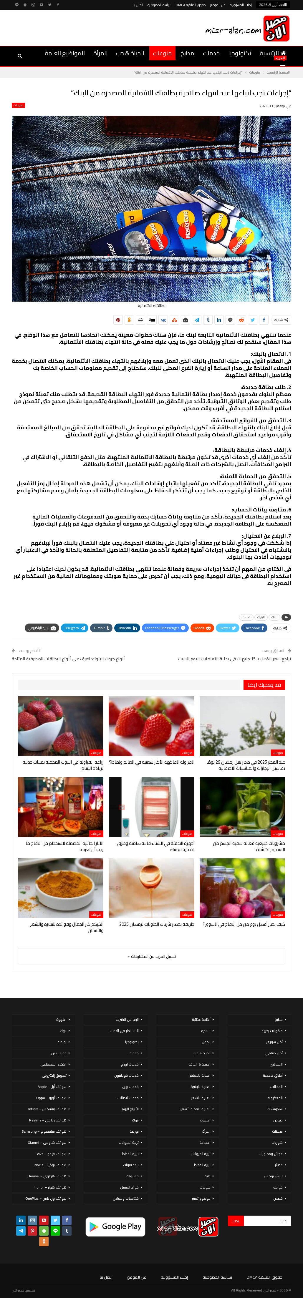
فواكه (278, 1187)
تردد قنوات (131, 1164)
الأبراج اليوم (130, 1109)
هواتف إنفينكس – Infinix (47, 1109)
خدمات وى (130, 1086)
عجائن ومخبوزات (271, 1153)
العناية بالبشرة (201, 1086)
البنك (274, 617)
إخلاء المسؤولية (241, 4)
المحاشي (276, 1064)
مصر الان (18, 1290)
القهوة (205, 1120)
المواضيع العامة (65, 53)
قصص (278, 1198)
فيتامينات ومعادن (126, 1198)
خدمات (211, 53)
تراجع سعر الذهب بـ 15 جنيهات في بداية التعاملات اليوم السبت (234, 658)
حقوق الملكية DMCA (191, 4)
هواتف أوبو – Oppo (51, 1097)
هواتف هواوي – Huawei (47, 1176)
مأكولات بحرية (272, 1030)
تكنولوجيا (239, 53)
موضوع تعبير (201, 1198)
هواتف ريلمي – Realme (48, 1120)
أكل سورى (274, 1041)
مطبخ (187, 53)
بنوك (135, 1120)
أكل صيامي (274, 1053)
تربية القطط (202, 1164)
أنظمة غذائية (201, 1019)
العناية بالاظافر (200, 1075)
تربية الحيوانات (201, 1153)
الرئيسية (273, 53)
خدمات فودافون (126, 1075)
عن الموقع (218, 4)
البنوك (261, 617)
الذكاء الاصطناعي (53, 1064)
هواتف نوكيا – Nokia (50, 1164)
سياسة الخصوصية (159, 4)
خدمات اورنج (129, 1064)
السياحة (205, 1142)
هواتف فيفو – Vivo (52, 1153)
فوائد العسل (129, 1187)
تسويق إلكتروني (54, 1075)
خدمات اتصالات (128, 1097)
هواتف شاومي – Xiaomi (47, 1142)
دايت (207, 1176)
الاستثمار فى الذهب (124, 1030)
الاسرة (206, 1030)
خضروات (132, 1176)
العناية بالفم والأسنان (195, 1109)
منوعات (162, 53)
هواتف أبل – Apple (52, 1086)
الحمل (206, 1041)
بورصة (134, 1131)
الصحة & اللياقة (199, 1064)
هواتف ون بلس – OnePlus (46, 1198)
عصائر (279, 1164)
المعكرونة (275, 1097)
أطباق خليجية (273, 1075)
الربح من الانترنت (127, 1019)
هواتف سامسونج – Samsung (44, 1131)
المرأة (100, 53)
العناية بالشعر (201, 1097)
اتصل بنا (138, 4)
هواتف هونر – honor (50, 1187)
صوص (278, 1120)
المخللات (276, 1086)
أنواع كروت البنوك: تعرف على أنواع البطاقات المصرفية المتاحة (68, 658)
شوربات (277, 1142)
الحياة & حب (130, 53)
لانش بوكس (273, 1176)
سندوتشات (275, 1109)
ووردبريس (59, 1053)
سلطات (277, 1131)
